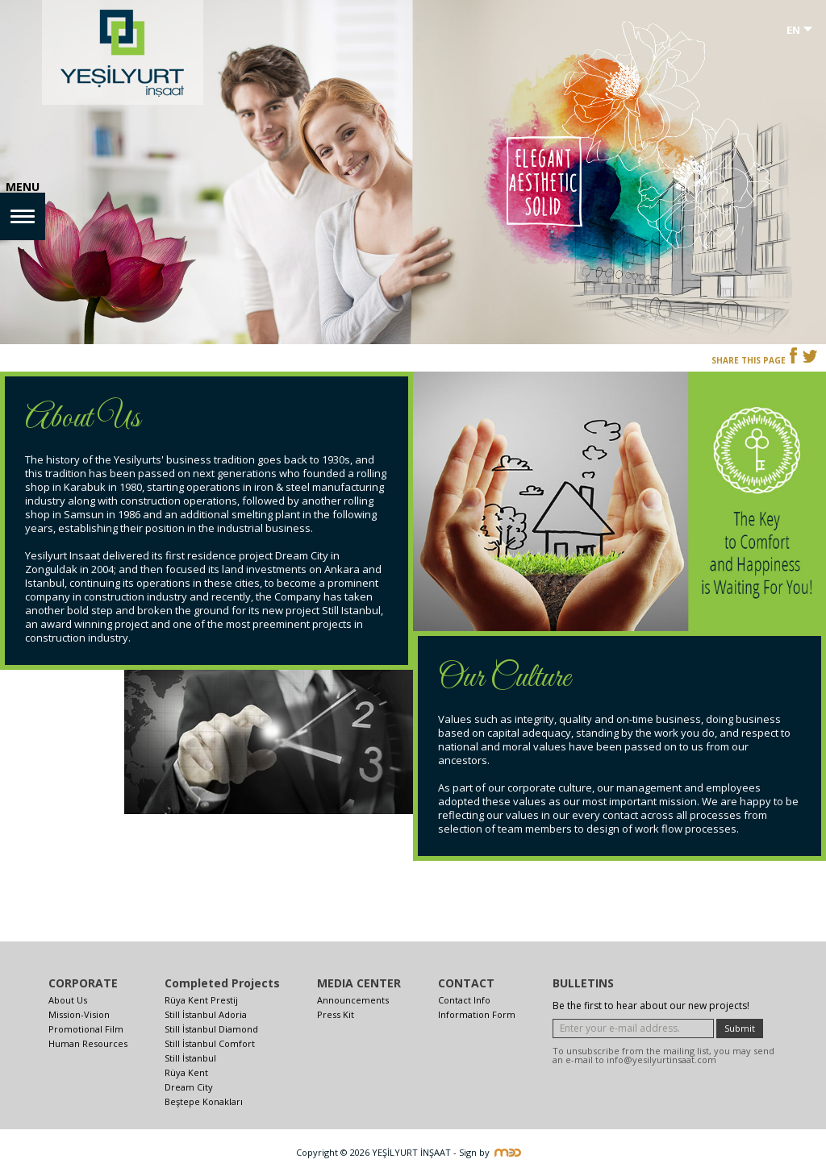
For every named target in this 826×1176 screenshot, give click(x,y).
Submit (739, 1028)
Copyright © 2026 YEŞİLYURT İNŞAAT (373, 1152)
